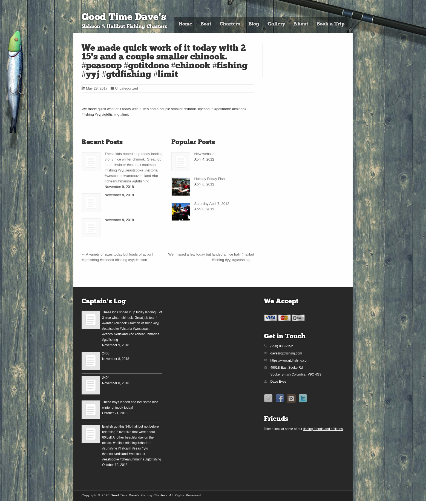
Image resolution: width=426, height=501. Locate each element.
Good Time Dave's (124, 17)
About (300, 24)
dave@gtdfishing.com (286, 353)
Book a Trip (330, 24)
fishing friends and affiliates (323, 429)
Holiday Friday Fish (209, 179)
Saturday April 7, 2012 (211, 204)
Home (185, 24)
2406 (106, 353)
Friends (276, 419)
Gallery (276, 24)
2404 (106, 378)
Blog (253, 24)
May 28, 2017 (95, 88)
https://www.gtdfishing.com (289, 360)
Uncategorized (126, 88)
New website (204, 154)
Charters (230, 24)
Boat (205, 24)
